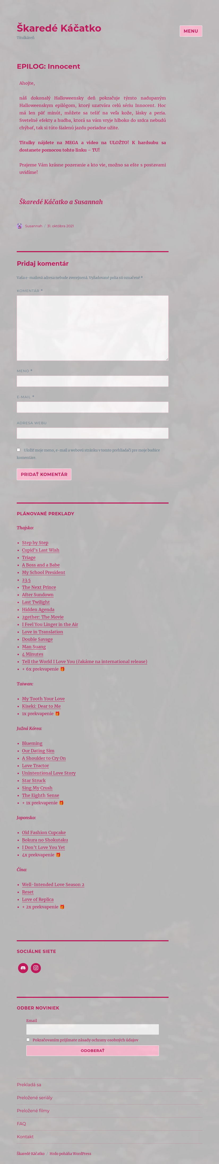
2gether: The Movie (43, 617)
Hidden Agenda (38, 609)
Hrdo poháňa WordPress (70, 1154)
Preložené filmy (33, 1110)
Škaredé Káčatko (59, 28)
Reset (28, 892)
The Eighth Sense (40, 795)
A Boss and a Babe (41, 565)
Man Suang (34, 646)
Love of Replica (38, 899)
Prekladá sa (29, 1084)
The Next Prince (39, 587)
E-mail (25, 397)
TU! (96, 150)
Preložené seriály (34, 1097)
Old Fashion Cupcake (44, 832)
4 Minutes (32, 654)
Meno (25, 371)
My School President (43, 572)
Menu (191, 31)
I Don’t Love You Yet (43, 847)
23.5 (26, 579)
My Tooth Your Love (43, 698)
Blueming (32, 743)
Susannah (33, 226)
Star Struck (34, 780)
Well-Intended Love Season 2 (53, 884)
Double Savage (37, 639)
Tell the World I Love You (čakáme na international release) (84, 661)
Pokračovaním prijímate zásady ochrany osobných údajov (82, 1040)
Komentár (30, 291)
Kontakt (25, 1136)
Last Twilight (36, 602)
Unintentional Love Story (49, 773)
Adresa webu (32, 423)
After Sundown (38, 594)
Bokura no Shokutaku (45, 840)
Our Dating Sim (38, 750)
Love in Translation (42, 631)
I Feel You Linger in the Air (50, 624)
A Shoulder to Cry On (44, 758)
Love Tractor (35, 765)
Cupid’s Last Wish (40, 550)
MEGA (71, 142)
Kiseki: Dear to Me (41, 706)
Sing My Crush (37, 788)
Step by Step (35, 542)
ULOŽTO (118, 142)
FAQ (21, 1123)
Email (31, 1020)
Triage (29, 557)
